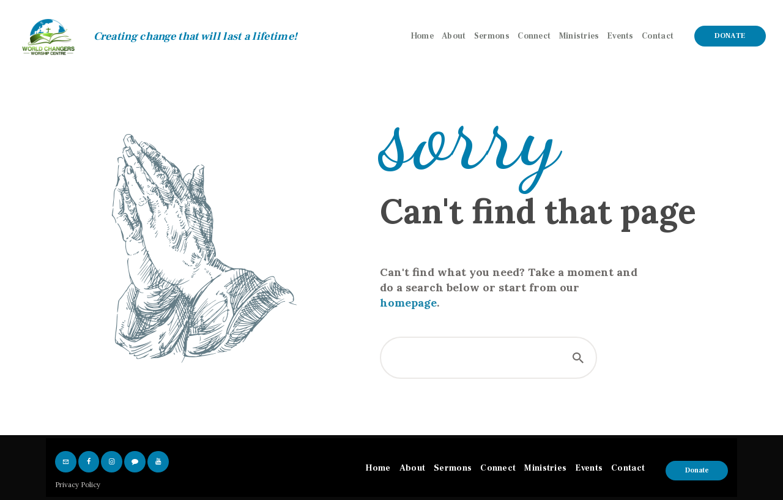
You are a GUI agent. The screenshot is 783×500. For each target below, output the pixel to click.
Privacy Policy (77, 484)
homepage (408, 303)
